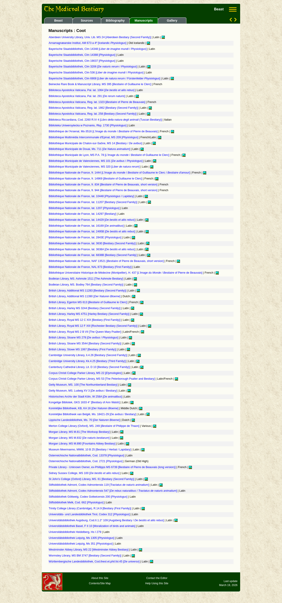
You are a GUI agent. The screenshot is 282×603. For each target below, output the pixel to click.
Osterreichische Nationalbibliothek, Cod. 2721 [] (86, 461)
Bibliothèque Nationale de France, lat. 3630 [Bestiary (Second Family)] (92, 243)
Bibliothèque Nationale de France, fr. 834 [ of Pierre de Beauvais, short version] (103, 184)
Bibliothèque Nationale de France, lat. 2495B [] (92, 231)
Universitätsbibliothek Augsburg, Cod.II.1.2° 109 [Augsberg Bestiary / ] (107, 520)
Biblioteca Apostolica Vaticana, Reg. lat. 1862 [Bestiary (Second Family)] (94, 107)
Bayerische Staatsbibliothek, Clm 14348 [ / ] (98, 48)
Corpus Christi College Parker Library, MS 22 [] (85, 373)
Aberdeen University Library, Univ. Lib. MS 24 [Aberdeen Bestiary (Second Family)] (100, 37)
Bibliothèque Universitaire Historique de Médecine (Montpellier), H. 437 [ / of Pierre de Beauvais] (126, 272)
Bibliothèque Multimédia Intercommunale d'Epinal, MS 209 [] (94, 137)
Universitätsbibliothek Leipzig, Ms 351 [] (81, 543)
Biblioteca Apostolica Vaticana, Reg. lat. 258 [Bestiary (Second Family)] (93, 113)
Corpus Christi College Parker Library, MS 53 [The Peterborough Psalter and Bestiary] (102, 378)
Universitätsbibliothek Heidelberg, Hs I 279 (75, 532)
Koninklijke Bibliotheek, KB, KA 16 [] (84, 408)
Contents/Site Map (100, 583)
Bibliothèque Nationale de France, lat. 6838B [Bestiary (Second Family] (93, 255)
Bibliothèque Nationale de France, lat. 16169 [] (86, 225)
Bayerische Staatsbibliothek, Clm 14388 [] (82, 54)
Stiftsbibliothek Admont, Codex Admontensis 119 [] (99, 484)
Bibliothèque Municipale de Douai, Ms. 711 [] (90, 149)
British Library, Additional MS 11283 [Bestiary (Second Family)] (88, 290)
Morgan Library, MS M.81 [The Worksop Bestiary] (79, 431)
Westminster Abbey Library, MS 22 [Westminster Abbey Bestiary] (89, 549)
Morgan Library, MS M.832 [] (79, 437)
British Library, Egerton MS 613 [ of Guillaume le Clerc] (88, 302)
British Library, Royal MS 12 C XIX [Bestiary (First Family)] (85, 319)
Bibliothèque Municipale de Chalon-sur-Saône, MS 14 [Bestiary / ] (96, 143)
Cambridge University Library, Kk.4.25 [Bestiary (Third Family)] (88, 361)
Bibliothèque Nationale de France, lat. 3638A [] (92, 249)
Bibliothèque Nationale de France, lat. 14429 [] (92, 219)
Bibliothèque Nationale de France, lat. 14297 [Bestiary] (83, 213)
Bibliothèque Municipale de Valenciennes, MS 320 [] (94, 166)
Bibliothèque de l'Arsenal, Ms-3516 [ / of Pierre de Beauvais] (103, 131)
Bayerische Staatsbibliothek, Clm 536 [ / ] (96, 72)
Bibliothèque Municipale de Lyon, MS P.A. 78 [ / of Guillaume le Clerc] (109, 155)
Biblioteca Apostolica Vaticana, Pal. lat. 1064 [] (92, 90)
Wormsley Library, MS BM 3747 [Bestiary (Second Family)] (85, 555)
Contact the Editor (156, 578)
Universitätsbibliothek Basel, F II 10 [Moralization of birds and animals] (92, 526)
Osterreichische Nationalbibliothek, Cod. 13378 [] (87, 455)
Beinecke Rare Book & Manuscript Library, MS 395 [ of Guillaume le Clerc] (100, 84)
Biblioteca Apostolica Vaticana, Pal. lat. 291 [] (87, 96)
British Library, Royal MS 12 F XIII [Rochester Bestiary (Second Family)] (93, 325)
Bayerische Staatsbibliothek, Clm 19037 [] (82, 60)
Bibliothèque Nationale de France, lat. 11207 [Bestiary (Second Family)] (93, 202)
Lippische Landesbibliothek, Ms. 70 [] (85, 420)
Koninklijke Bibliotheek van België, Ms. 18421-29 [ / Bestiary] (93, 414)
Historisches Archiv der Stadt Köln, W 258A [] (86, 396)
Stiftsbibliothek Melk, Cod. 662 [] (76, 502)
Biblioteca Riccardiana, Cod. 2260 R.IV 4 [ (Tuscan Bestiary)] (106, 119)
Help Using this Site (156, 583)
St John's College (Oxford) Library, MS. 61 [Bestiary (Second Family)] (92, 479)
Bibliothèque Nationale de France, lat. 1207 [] (84, 208)
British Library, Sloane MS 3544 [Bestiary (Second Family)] (85, 343)
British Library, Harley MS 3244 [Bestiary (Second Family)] (85, 308)
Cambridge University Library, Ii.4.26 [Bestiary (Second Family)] (88, 355)
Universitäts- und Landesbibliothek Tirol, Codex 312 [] (89, 514)
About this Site (99, 578)
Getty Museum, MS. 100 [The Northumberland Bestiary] (83, 384)
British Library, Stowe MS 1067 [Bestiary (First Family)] (83, 349)
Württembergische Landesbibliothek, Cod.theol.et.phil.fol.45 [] (94, 561)
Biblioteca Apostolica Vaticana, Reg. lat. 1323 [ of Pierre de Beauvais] (97, 102)
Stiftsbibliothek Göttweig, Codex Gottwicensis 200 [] (88, 496)
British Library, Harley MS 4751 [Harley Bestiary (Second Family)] (89, 314)
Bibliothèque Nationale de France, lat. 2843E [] (85, 237)
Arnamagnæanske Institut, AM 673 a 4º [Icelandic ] (88, 43)
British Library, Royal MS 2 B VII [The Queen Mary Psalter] (85, 331)
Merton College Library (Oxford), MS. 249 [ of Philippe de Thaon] (94, 426)
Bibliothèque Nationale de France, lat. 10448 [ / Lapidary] (92, 196)
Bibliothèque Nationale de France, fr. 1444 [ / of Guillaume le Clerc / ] (120, 172)
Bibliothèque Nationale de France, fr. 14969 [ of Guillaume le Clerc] (96, 178)
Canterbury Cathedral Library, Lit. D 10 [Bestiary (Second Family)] (90, 367)
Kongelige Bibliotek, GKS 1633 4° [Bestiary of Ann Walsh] (85, 402)
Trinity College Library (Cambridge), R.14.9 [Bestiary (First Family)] (90, 508)
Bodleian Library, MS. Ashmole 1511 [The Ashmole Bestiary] (86, 278)
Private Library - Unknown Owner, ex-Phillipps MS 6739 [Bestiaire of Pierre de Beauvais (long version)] (112, 467)
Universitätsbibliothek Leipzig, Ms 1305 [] (82, 538)
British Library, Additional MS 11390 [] (85, 296)
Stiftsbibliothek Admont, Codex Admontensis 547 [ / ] (113, 490)
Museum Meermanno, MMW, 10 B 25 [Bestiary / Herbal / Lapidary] (90, 449)
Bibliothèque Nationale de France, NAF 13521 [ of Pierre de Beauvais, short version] (107, 261)
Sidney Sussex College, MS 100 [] (84, 473)
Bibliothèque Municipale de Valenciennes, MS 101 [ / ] (96, 160)
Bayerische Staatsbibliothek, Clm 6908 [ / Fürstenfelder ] (105, 78)
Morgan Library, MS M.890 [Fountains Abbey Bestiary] (82, 443)
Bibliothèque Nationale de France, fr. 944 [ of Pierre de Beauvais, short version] (103, 190)
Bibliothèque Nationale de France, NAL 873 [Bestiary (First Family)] (90, 267)
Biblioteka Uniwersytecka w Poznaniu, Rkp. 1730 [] (88, 125)
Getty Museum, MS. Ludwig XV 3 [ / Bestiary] (83, 390)
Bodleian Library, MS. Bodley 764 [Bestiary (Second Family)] (86, 284)
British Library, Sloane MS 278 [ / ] (84, 337)
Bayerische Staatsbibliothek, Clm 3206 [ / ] (93, 66)
